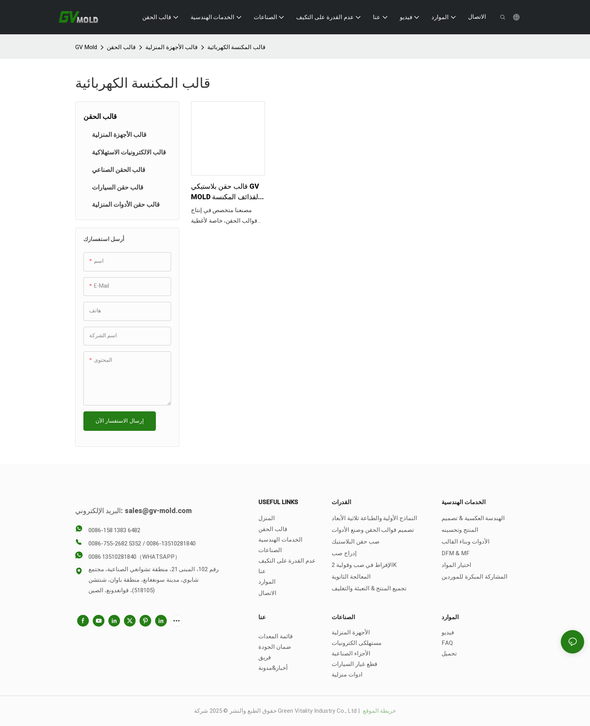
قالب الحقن (121, 47)
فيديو (448, 632)
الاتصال (267, 593)
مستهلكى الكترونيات (357, 643)
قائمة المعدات (275, 636)
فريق (264, 657)
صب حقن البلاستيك (356, 541)
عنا (262, 571)
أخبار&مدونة (273, 668)
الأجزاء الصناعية (351, 653)
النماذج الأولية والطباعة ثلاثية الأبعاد (374, 518)
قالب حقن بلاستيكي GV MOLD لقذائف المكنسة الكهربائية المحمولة (225, 191)
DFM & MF (456, 553)
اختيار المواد (456, 565)
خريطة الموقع (378, 711)
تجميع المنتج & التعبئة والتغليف (369, 588)
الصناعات (270, 550)
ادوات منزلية (347, 674)
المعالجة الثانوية (351, 576)
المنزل (266, 518)
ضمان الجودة (274, 647)
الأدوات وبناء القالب (465, 541)
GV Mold (86, 47)
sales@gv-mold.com (158, 511)
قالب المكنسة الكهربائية (236, 47)
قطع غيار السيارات (354, 664)
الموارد (267, 581)
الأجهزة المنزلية (351, 632)
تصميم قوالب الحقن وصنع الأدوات (373, 530)
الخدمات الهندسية (280, 539)
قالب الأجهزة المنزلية (171, 47)
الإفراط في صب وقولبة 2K (364, 565)
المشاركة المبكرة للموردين (474, 576)
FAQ (447, 643)
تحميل (449, 653)
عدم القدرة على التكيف (287, 560)
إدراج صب (344, 553)
